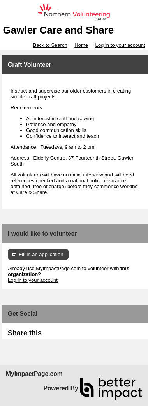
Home (81, 45)
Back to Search (50, 45)
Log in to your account (120, 45)
